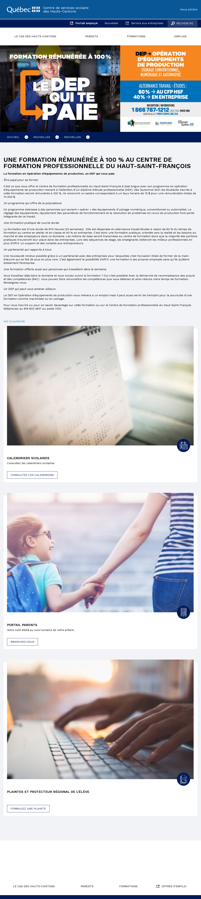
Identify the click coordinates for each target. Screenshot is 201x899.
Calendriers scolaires (30, 458)
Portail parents (23, 625)
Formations (136, 36)
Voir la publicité (15, 321)
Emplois (180, 36)
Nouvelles (111, 23)
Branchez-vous (22, 642)
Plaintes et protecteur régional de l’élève (51, 792)
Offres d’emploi (174, 886)
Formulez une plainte (28, 809)
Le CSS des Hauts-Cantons (35, 36)
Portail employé (87, 23)
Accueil (13, 137)
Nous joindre (188, 9)
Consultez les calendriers (32, 475)
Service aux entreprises (147, 23)
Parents (91, 36)
